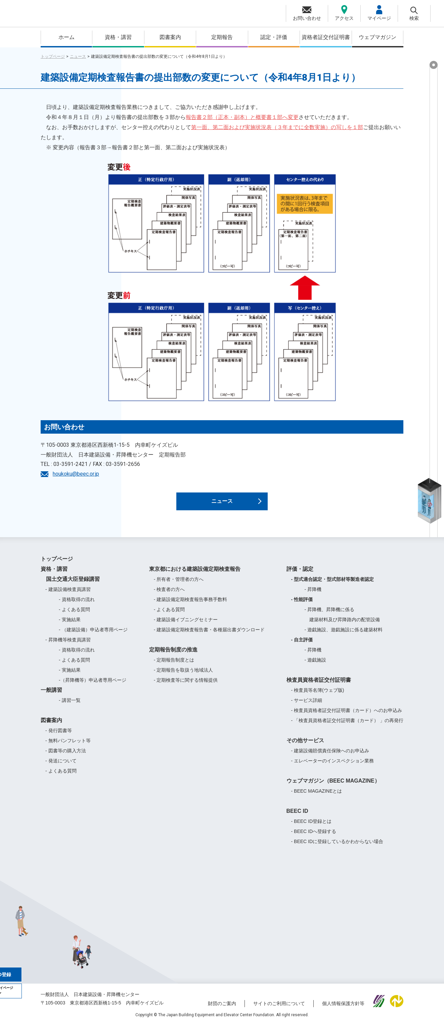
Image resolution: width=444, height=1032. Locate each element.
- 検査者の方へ (169, 595)
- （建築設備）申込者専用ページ (93, 635)
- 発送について (61, 766)
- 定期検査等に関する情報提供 (186, 686)
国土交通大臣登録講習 (70, 585)
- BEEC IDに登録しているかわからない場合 (337, 847)
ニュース (78, 56)
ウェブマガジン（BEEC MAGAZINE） (333, 787)
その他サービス (305, 746)
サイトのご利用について (279, 1009)
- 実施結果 (70, 625)
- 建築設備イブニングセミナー (186, 625)
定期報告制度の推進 (173, 656)
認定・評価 (273, 37)
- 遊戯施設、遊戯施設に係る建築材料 (344, 635)
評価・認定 (299, 575)
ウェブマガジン (377, 37)
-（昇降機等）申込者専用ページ (92, 686)
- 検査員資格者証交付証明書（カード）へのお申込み (346, 716)
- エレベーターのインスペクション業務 (332, 766)
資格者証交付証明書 (326, 37)
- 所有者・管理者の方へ (179, 585)
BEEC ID (297, 817)
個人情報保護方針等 (343, 1009)
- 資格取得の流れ (77, 605)
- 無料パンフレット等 (68, 746)
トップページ (53, 56)
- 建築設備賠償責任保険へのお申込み (330, 756)
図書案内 (170, 37)
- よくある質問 (74, 615)
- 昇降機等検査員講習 (68, 645)
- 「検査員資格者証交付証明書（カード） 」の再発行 (347, 726)
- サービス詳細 (306, 706)
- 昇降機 (313, 595)
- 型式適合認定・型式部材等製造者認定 (332, 585)
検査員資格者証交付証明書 (318, 686)
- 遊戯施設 (315, 666)
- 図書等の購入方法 (65, 756)
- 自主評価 (302, 645)
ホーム (66, 37)
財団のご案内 (222, 1009)
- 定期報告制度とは (174, 666)
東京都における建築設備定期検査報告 (194, 575)
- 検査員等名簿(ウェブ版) (317, 696)
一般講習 (51, 696)
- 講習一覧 (70, 706)
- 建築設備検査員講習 (68, 595)
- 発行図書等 (58, 736)
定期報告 (222, 37)
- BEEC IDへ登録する (314, 837)
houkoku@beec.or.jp (76, 474)
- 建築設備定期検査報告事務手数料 (190, 605)
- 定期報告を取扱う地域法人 (183, 676)
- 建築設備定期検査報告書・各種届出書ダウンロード (209, 635)
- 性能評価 (302, 605)
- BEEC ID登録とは (311, 827)
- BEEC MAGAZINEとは (316, 797)
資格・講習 (118, 37)
